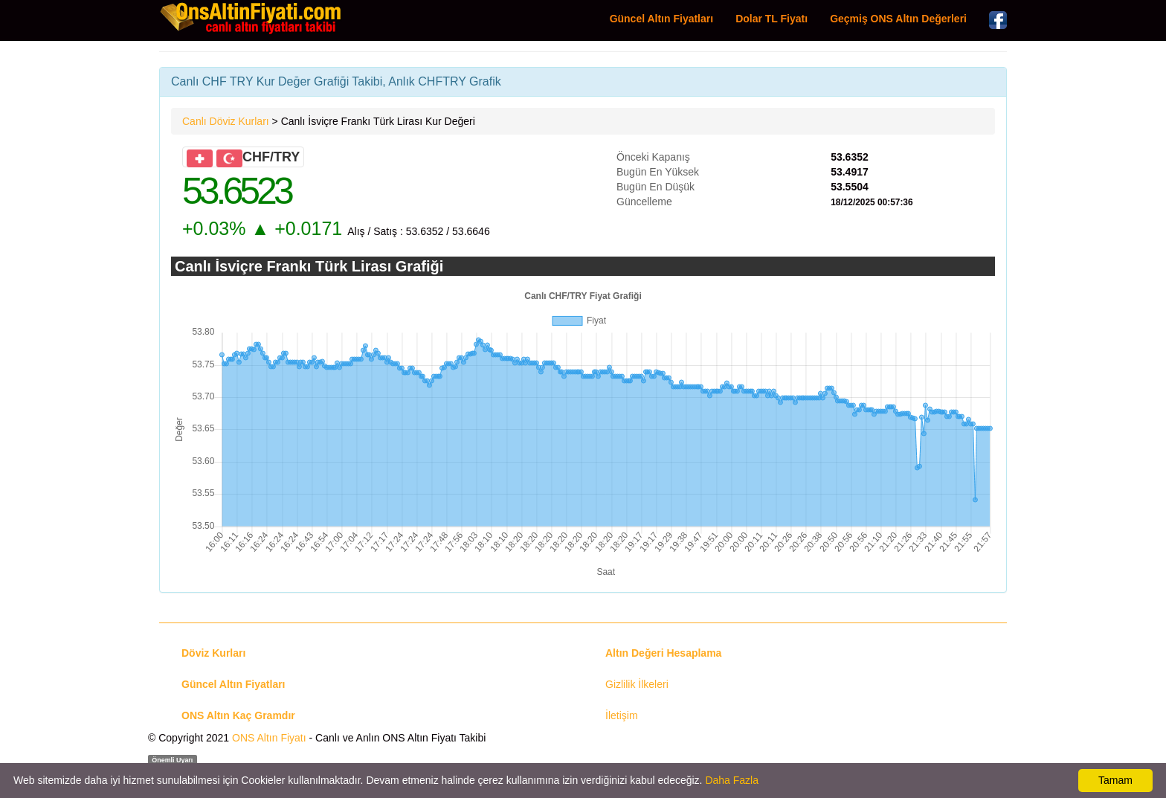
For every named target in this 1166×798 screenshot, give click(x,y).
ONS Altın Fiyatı (269, 738)
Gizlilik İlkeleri (637, 684)
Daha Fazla (731, 780)
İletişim (621, 715)
